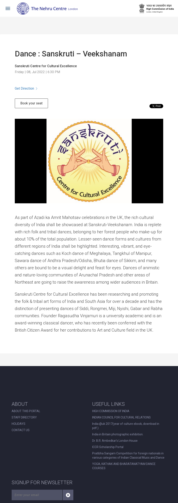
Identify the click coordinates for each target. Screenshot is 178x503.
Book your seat (31, 103)
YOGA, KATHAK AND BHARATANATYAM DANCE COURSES (124, 466)
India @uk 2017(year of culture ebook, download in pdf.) (125, 426)
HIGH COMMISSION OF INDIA (110, 411)
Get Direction (26, 88)
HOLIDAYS (18, 423)
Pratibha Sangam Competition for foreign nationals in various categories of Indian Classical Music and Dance (128, 455)
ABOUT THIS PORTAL (26, 411)
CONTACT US (21, 430)
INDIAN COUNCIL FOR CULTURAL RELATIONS (121, 417)
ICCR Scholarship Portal (107, 447)
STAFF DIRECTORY (24, 417)
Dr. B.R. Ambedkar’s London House (115, 440)
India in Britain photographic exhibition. (117, 434)
